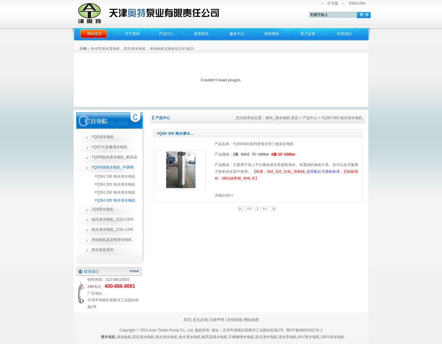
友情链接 (234, 320)
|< (241, 209)
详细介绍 (222, 195)
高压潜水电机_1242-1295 (112, 229)
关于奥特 (132, 34)
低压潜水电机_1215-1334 (112, 219)
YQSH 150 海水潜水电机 (115, 176)
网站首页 (94, 34)
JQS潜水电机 (102, 209)
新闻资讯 (201, 34)
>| (273, 209)
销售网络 (271, 34)
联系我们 (344, 34)
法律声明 (216, 320)
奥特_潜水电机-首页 (282, 118)
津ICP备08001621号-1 (305, 330)
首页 (187, 320)
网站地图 (251, 320)
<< (249, 209)
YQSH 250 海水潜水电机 (115, 192)
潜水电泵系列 (102, 250)
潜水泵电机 (287, 337)
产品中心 (166, 34)
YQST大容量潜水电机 (109, 147)
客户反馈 (307, 34)
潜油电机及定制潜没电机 (111, 240)
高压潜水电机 (143, 337)
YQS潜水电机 (102, 137)
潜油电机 (124, 337)
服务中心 (237, 34)
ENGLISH (357, 3)
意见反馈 (199, 320)
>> (264, 209)
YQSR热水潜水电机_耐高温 (114, 157)
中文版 (332, 3)
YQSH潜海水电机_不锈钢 (112, 167)
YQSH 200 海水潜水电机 (115, 184)
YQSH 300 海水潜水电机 (115, 200)
